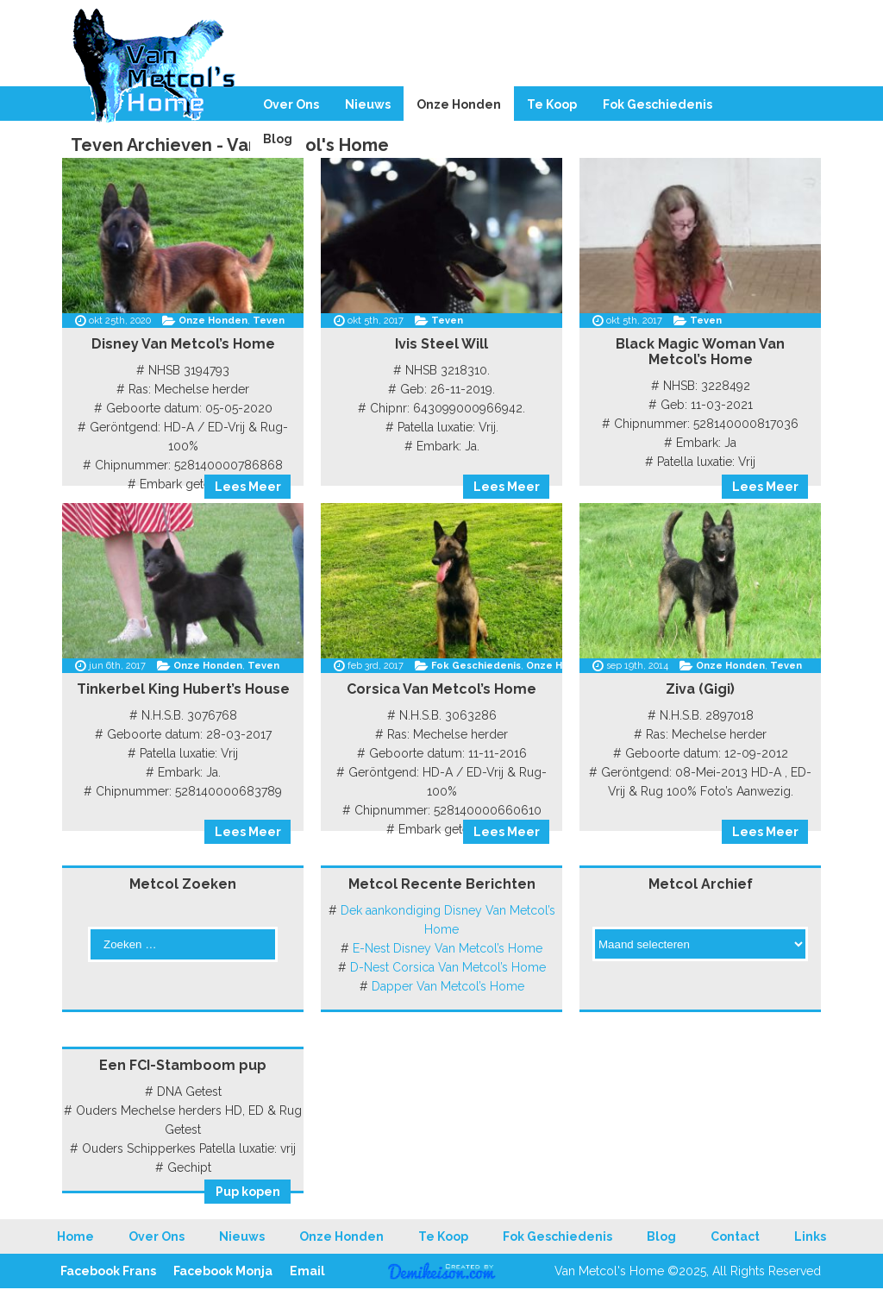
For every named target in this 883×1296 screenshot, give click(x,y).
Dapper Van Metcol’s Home (448, 986)
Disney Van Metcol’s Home (183, 344)
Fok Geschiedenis (657, 104)
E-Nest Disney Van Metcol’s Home (447, 948)
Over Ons (291, 104)
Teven (269, 320)
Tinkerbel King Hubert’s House (183, 689)
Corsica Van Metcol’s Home (441, 689)
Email (307, 1271)
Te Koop (552, 104)
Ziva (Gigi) (700, 689)
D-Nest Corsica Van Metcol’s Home (448, 967)
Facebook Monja (222, 1271)
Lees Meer (248, 487)
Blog (277, 139)
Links (810, 1236)
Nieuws (368, 104)
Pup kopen (248, 1191)
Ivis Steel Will (441, 344)
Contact (735, 1236)
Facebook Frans (108, 1271)
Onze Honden (458, 104)
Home (75, 1236)
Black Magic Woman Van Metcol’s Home (700, 352)
